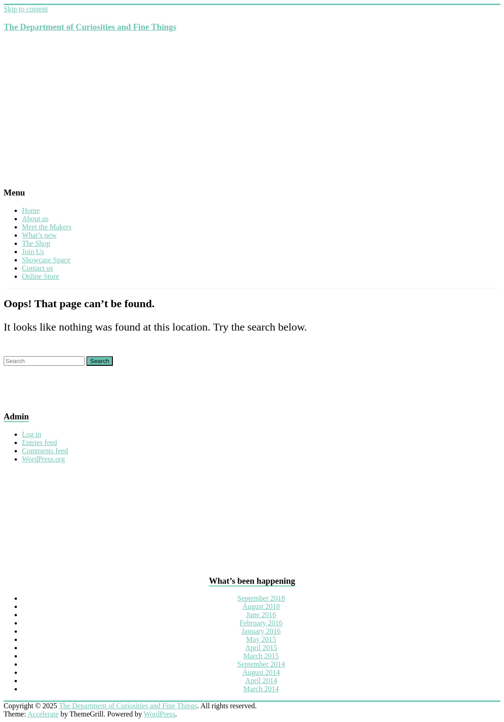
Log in (31, 434)
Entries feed (39, 442)
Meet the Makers (46, 227)
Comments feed (45, 451)
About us (35, 219)
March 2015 (261, 656)
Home (31, 210)
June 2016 (261, 615)
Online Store (40, 276)
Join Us (33, 251)
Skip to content (26, 9)
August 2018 (261, 606)
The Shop (36, 243)
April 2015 (261, 647)
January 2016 (261, 631)
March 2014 (261, 689)
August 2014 (261, 672)
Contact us (37, 268)
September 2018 (261, 598)
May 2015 (261, 639)
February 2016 (261, 623)
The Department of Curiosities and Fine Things (90, 27)
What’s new (39, 235)
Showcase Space (46, 260)
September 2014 (261, 664)
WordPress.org (43, 459)
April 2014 (261, 680)
